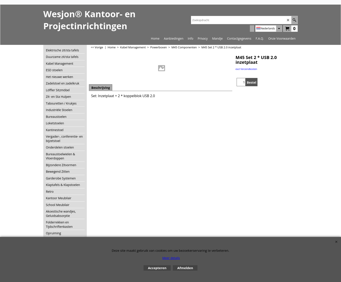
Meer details (171, 258)
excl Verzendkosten (246, 69)
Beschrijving (100, 88)
